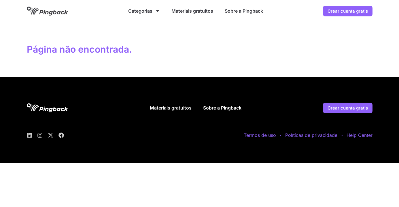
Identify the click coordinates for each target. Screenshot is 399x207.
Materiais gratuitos (192, 11)
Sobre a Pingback (244, 11)
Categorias (144, 11)
